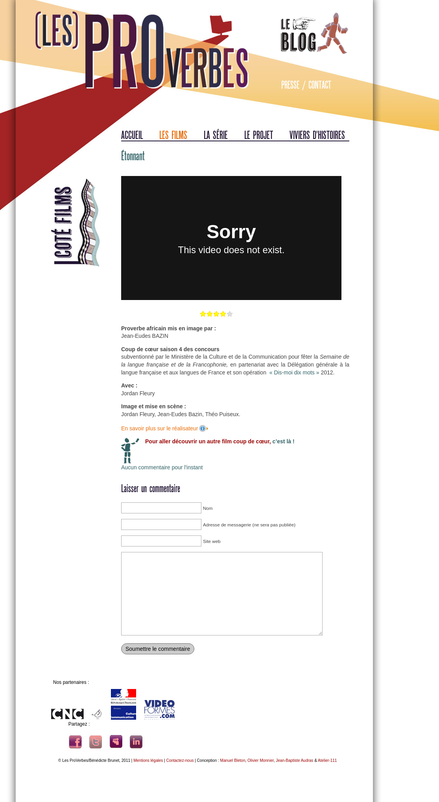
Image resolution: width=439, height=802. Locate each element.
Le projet (258, 135)
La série (216, 135)
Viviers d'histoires (317, 135)
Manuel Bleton (232, 760)
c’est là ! (283, 441)
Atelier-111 (327, 760)
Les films (173, 135)
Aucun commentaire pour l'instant (162, 467)
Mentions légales (148, 760)
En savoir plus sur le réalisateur (160, 428)
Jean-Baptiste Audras (294, 760)
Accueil (132, 135)
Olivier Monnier (260, 760)
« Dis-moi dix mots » (294, 372)
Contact (319, 85)
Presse (290, 85)
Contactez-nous (180, 760)
